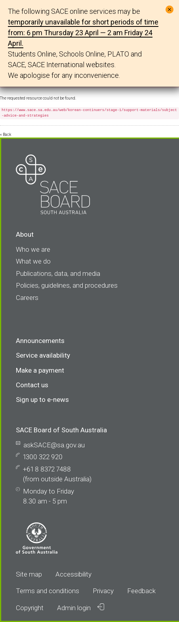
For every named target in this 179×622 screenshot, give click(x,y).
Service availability (43, 355)
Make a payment (40, 370)
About (25, 234)
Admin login (80, 607)
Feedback (141, 591)
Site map (29, 574)
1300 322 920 (43, 457)
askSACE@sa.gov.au (54, 445)
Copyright (30, 608)
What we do (33, 261)
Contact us (32, 385)
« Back (5, 134)
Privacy (103, 591)
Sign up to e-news (42, 399)
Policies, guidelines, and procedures (67, 285)
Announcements (40, 341)
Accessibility (73, 574)
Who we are (33, 249)
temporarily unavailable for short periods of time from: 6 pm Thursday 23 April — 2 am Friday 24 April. (83, 32)
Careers (27, 298)
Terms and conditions (47, 591)
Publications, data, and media (58, 273)
